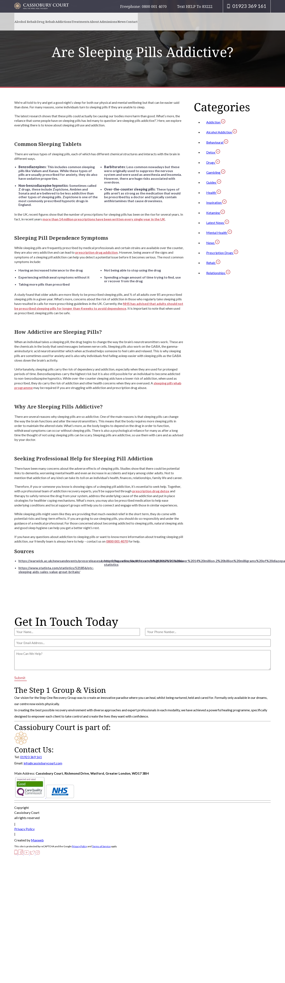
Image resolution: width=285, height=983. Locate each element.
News (153, 21)
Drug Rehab (53, 21)
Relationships (218, 273)
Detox (213, 152)
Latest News (217, 223)
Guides (213, 182)
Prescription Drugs (222, 253)
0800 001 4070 (117, 541)
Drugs (213, 162)
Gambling (215, 172)
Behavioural (217, 142)
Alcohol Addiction (221, 132)
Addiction (215, 122)
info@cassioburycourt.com (43, 763)
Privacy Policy (24, 829)
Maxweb (37, 840)
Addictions (76, 21)
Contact (169, 21)
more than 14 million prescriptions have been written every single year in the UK (103, 219)
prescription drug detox (150, 491)
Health (213, 192)
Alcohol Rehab (28, 21)
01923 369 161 (31, 757)
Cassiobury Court (26, 812)
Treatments (98, 21)
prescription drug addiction (96, 252)
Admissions (135, 21)
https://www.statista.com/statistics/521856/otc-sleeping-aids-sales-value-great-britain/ (56, 569)
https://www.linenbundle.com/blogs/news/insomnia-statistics (144, 562)
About (116, 21)
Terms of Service (101, 846)
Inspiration (216, 202)
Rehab (213, 263)
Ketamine (215, 213)
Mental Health (219, 233)
